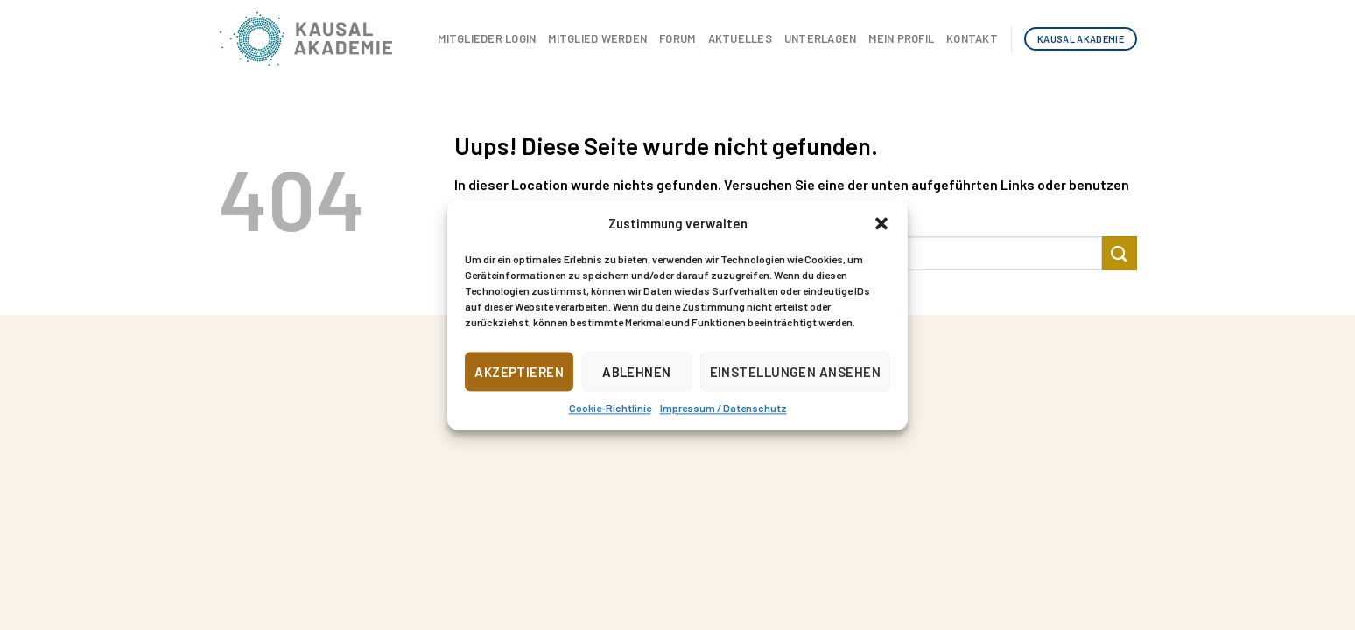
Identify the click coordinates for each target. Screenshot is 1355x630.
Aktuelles (740, 39)
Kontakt (972, 39)
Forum (677, 39)
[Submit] (1119, 253)
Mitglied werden (597, 39)
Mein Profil (901, 39)
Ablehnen (636, 372)
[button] (881, 223)
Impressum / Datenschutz (723, 408)
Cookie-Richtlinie (610, 408)
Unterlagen (820, 39)
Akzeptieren (519, 372)
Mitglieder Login (487, 39)
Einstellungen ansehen (795, 372)
